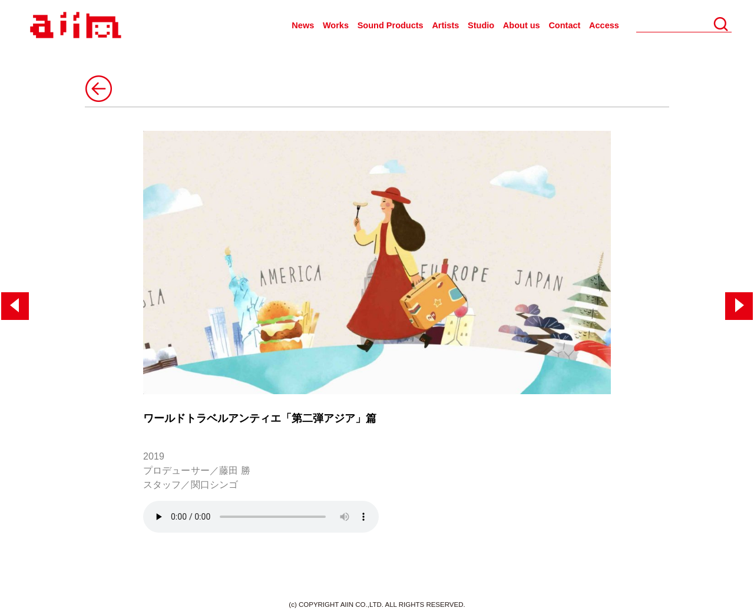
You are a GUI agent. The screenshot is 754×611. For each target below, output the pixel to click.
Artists (445, 25)
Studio (481, 25)
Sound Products (391, 25)
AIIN (73, 25)
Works (336, 25)
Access (604, 25)
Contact (564, 25)
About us (521, 25)
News (303, 25)
